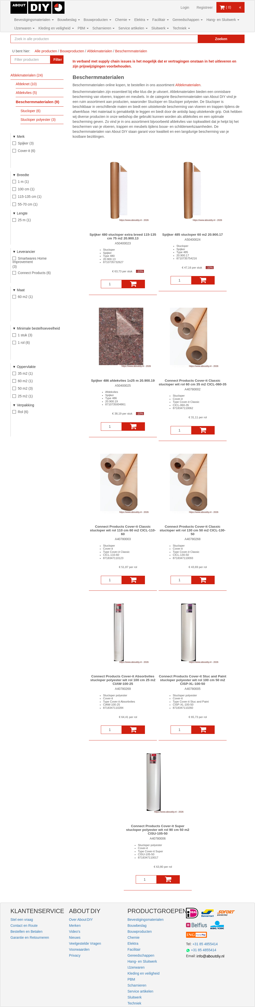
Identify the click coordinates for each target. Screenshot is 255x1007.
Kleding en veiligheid (56, 28)
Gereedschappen (188, 20)
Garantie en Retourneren (29, 937)
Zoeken (221, 39)
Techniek (181, 28)
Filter (57, 60)
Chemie (122, 20)
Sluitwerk (160, 28)
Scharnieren (103, 28)
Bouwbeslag (69, 20)
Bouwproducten (97, 20)
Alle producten (46, 51)
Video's (74, 932)
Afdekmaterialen (187, 85)
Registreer (205, 7)
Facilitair (160, 20)
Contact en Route (24, 926)
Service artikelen (132, 28)
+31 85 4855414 (205, 944)
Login (185, 7)
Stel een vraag (21, 920)
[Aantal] (111, 284)
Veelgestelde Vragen (85, 943)
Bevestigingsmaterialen (34, 20)
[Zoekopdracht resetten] (186, 39)
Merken (75, 926)
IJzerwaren (24, 28)
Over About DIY (81, 920)
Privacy (74, 955)
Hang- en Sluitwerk (222, 20)
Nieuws (74, 937)
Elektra (141, 20)
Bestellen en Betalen (26, 932)
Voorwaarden (79, 949)
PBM (83, 28)
